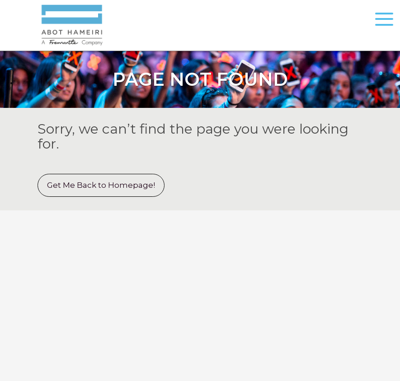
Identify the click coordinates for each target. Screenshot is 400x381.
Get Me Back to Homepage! (101, 185)
